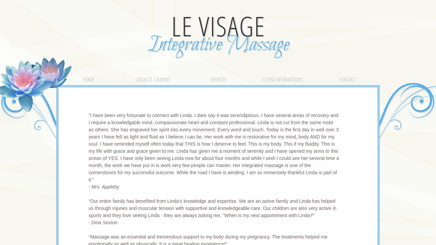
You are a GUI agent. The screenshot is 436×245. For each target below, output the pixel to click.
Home (88, 79)
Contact (347, 79)
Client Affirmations (283, 79)
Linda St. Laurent (153, 79)
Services (218, 79)
